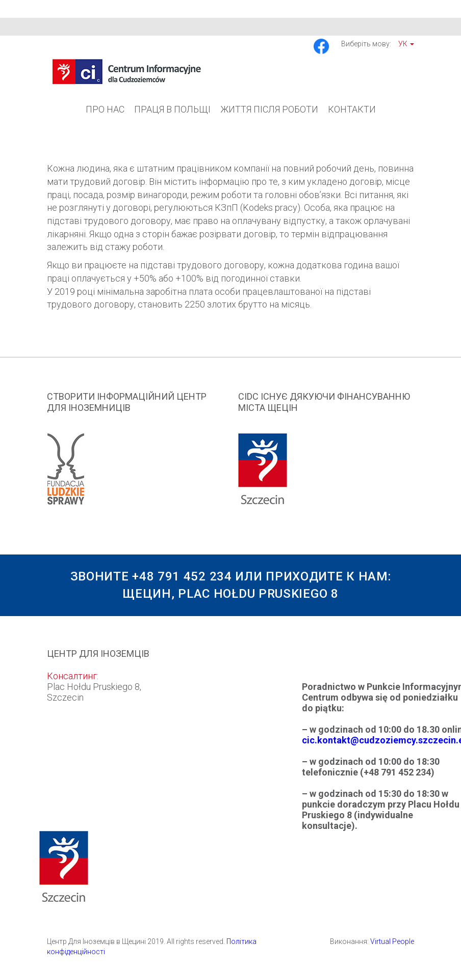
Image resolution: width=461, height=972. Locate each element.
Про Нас (105, 109)
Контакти (352, 109)
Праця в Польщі (172, 109)
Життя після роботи (269, 109)
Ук (406, 44)
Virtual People (392, 941)
